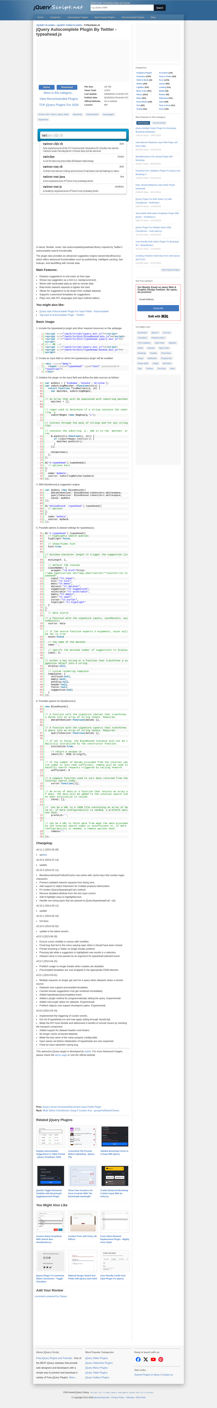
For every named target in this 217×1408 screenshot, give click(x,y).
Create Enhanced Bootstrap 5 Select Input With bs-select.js (114, 1193)
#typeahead (43, 120)
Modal (140, 348)
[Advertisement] (83, 61)
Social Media (141, 102)
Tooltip (139, 109)
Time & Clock (164, 105)
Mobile (162, 91)
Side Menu (167, 363)
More (72, 1377)
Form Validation (144, 343)
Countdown (142, 338)
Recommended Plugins (133, 17)
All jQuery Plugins (144, 73)
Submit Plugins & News (146, 1374)
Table (161, 102)
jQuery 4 (155, 333)
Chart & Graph (165, 76)
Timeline (149, 369)
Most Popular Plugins (105, 17)
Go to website (110, 101)
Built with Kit (158, 316)
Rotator (162, 95)
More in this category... (59, 92)
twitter (88, 1051)
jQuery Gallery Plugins (97, 1377)
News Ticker (164, 348)
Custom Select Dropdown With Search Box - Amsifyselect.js (49, 1239)
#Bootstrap (77, 114)
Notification (152, 358)
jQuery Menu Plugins (96, 1368)
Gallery (139, 84)
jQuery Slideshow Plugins (99, 1363)
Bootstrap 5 (142, 333)
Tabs (140, 369)
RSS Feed (141, 1397)
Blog (153, 17)
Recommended (159, 123)
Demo (46, 87)
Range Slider (143, 363)
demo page (61, 1055)
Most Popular (143, 123)
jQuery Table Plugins (96, 1372)
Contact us (167, 1374)
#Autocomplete (92, 114)
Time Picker (166, 353)
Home (40, 17)
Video (172, 369)
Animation (140, 76)
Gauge (155, 363)
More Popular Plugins (170, 270)
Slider (138, 98)
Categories (55, 17)
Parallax (153, 353)
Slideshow (163, 98)
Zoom (161, 109)
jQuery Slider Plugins (96, 1358)
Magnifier (172, 343)
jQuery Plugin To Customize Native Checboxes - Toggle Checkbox (50, 1278)
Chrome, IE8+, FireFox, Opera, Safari (53, 114)
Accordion (163, 73)
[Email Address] (158, 299)
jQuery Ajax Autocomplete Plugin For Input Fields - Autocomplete (74, 311)
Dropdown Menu (158, 338)
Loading (162, 87)
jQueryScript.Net (101, 1397)
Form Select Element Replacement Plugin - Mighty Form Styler (114, 1239)
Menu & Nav (141, 91)
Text (138, 105)
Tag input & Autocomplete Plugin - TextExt (61, 315)
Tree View (161, 369)
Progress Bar (166, 358)
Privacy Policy (117, 1397)
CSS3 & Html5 (142, 80)
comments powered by (51, 1296)
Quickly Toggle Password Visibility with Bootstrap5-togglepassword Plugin (49, 1193)
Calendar (151, 348)
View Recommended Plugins (58, 98)
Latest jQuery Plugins (77, 17)
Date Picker (159, 343)
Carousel (166, 333)
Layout (162, 84)
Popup (140, 358)
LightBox (140, 87)
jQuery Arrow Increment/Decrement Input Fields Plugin (72, 1107)
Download (67, 87)
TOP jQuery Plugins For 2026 (59, 104)
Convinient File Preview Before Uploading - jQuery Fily (81, 1154)
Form (161, 80)
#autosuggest (108, 114)
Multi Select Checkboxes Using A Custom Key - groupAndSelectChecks (81, 1110)
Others (139, 95)
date (44, 854)
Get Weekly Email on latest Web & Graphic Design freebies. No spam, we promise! (157, 289)
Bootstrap (142, 353)
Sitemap (130, 1397)
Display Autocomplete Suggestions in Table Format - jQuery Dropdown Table (50, 1154)
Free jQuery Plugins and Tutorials (59, 6)
